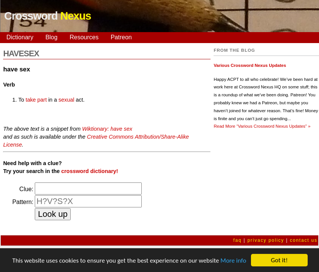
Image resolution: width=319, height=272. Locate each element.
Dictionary (19, 37)
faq (237, 240)
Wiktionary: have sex (107, 129)
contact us (303, 240)
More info (233, 261)
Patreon (121, 37)
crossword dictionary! (89, 171)
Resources (84, 37)
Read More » (262, 126)
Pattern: (22, 202)
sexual (66, 100)
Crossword (47, 16)
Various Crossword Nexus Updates (250, 65)
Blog (51, 37)
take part (36, 100)
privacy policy (266, 240)
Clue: (26, 189)
